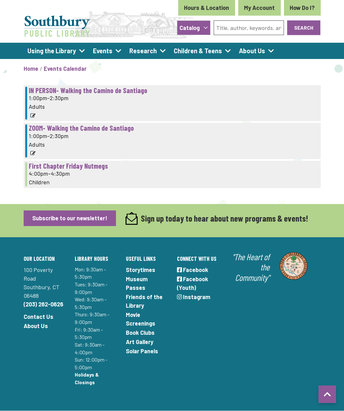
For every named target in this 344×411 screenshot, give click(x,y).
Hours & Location (206, 7)
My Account (259, 7)
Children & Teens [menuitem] (198, 51)
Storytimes (140, 269)
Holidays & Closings (87, 378)
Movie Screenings (140, 319)
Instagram (193, 296)
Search (303, 28)
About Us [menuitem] (252, 51)
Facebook (193, 269)
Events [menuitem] (102, 51)
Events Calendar (65, 68)
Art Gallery (139, 341)
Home (31, 68)
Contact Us (38, 316)
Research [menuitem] (143, 51)
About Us (36, 325)
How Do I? (302, 7)
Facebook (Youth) (193, 283)
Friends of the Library (144, 301)
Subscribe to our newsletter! (69, 218)
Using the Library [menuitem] (51, 51)
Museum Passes (137, 283)
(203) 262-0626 (43, 304)
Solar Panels (142, 351)
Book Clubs (140, 332)
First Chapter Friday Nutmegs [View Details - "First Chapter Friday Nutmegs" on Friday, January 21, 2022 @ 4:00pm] (68, 165)
